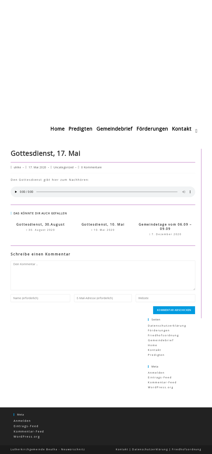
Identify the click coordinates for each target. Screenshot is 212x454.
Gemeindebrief (161, 340)
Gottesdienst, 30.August (40, 224)
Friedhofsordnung (163, 335)
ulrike (17, 167)
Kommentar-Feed (162, 382)
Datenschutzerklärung (167, 325)
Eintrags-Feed (160, 377)
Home (152, 345)
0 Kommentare (91, 167)
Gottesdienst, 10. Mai (103, 224)
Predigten (156, 355)
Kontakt (154, 350)
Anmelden (156, 372)
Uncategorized (64, 167)
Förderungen (159, 330)
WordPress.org (160, 387)
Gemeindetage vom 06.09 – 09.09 (165, 226)
